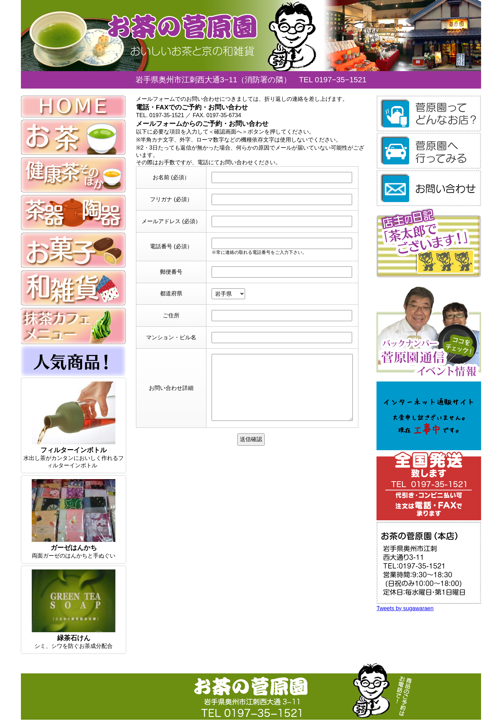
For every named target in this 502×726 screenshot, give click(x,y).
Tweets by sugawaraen (405, 608)
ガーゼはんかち (74, 547)
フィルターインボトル (73, 450)
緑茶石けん (73, 638)
